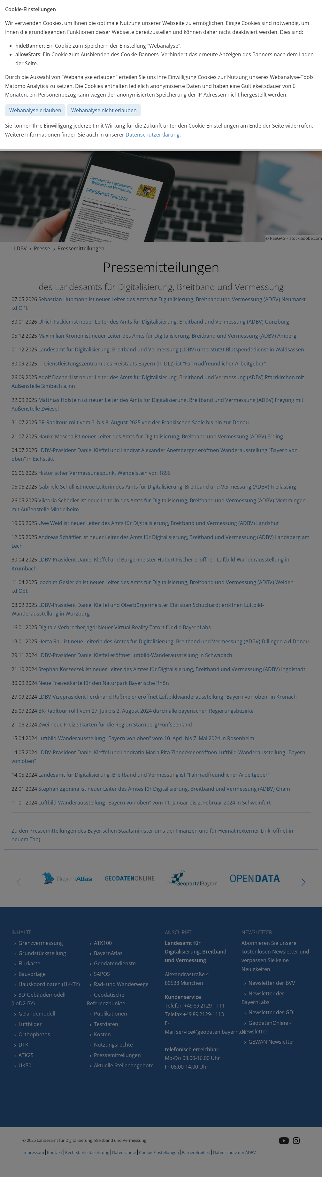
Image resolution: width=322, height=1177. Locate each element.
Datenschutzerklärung (153, 134)
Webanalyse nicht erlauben (104, 110)
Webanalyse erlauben (35, 110)
